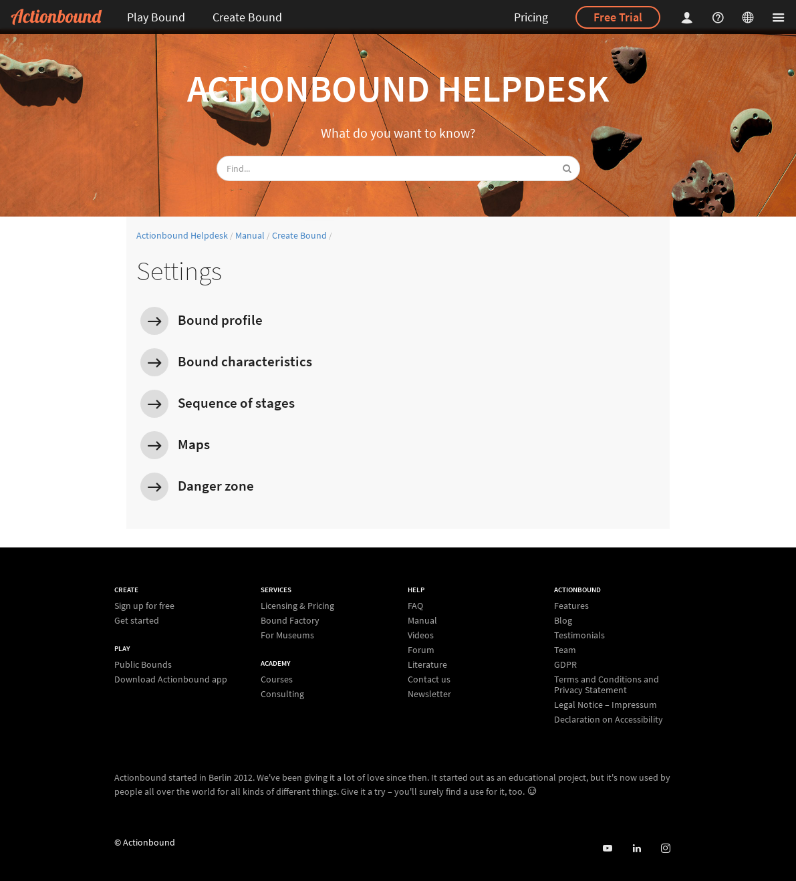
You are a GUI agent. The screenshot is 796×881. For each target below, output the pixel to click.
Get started (136, 620)
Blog (563, 620)
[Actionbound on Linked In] (636, 848)
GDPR (565, 664)
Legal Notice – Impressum (605, 705)
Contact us (429, 679)
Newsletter (429, 693)
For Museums (287, 634)
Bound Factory (290, 620)
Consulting (282, 693)
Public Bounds (143, 664)
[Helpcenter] (719, 17)
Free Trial (617, 17)
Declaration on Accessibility (608, 719)
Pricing (531, 17)
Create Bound (247, 17)
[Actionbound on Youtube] (607, 848)
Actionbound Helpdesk (398, 88)
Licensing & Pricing (297, 606)
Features (571, 606)
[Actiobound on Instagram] (665, 848)
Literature (427, 664)
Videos (421, 635)
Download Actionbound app (170, 678)
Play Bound (156, 17)
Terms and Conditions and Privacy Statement (606, 684)
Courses (277, 679)
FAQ (415, 606)
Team (565, 650)
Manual (250, 235)
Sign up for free (144, 606)
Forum (421, 650)
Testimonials (579, 635)
